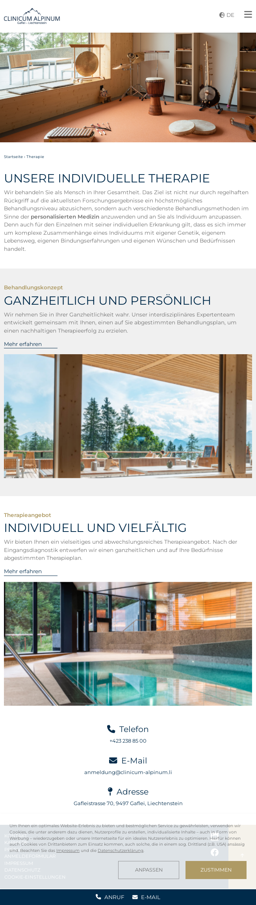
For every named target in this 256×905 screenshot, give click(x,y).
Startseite (13, 157)
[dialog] (128, 850)
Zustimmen (216, 870)
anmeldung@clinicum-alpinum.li (128, 772)
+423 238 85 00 (128, 741)
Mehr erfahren (23, 344)
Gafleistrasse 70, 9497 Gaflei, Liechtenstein (128, 803)
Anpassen (149, 870)
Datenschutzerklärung (120, 850)
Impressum (68, 850)
